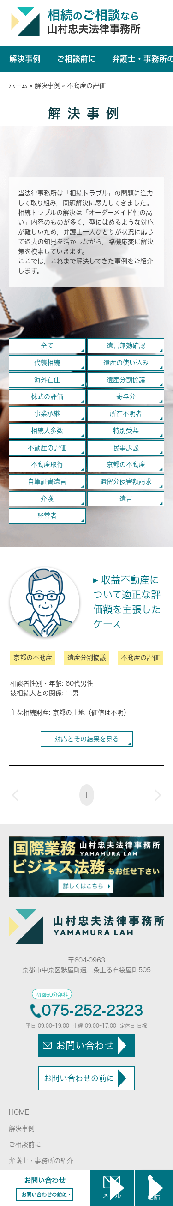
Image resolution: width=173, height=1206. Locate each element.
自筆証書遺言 (47, 481)
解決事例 (25, 59)
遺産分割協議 (126, 380)
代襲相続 (47, 362)
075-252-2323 (92, 1010)
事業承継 (47, 413)
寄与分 (126, 396)
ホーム (18, 85)
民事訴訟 (126, 448)
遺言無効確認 (126, 345)
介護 (47, 498)
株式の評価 (47, 396)
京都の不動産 (126, 464)
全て (47, 345)
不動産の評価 (47, 448)
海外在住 (47, 380)
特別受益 (126, 430)
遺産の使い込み (126, 362)
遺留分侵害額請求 (126, 481)
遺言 (125, 498)
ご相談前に (76, 59)
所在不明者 (126, 413)
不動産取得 (47, 464)
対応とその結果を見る (86, 739)
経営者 (47, 515)
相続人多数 (47, 430)
